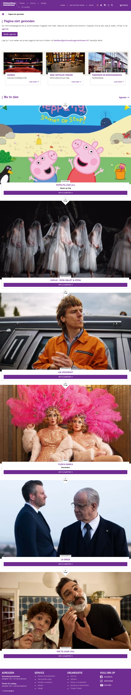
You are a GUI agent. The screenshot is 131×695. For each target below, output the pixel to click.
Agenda (62, 5)
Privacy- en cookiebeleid (78, 682)
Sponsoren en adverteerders (80, 685)
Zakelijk (43, 4)
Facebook (106, 676)
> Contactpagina (8, 691)
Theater (22, 4)
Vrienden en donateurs (45, 682)
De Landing (26, 7)
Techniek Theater (76, 688)
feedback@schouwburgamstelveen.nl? (71, 40)
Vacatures (74, 679)
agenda (5, 29)
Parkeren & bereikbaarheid (46, 676)
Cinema (33, 4)
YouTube (105, 685)
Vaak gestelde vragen (77, 5)
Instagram (106, 681)
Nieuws (91, 5)
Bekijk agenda (10, 34)
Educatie (40, 685)
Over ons (73, 676)
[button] (98, 5)
